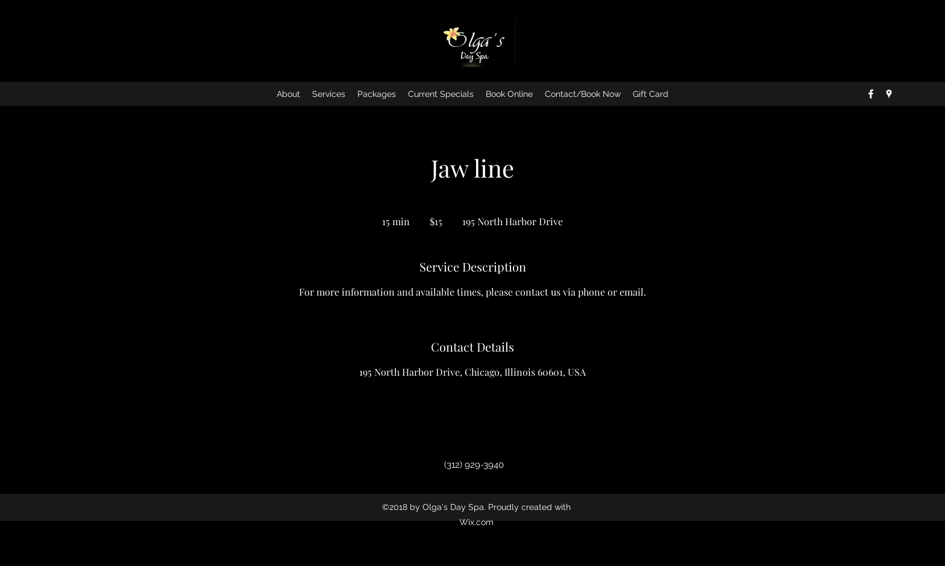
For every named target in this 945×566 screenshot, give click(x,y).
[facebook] (871, 94)
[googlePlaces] (889, 94)
